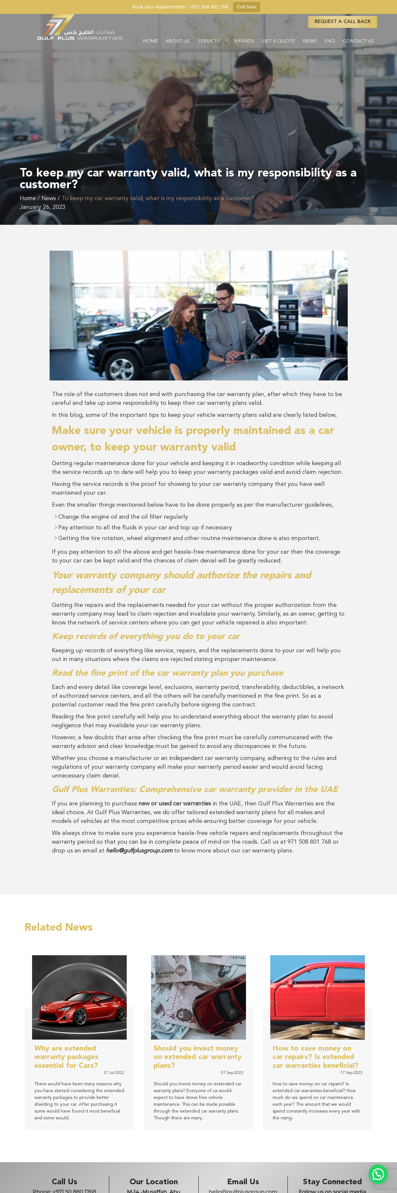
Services (209, 41)
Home (150, 41)
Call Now (246, 6)
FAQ (330, 41)
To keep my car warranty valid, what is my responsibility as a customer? (158, 198)
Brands (244, 41)
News (310, 41)
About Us (178, 41)
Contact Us (358, 41)
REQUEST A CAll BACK (343, 21)
